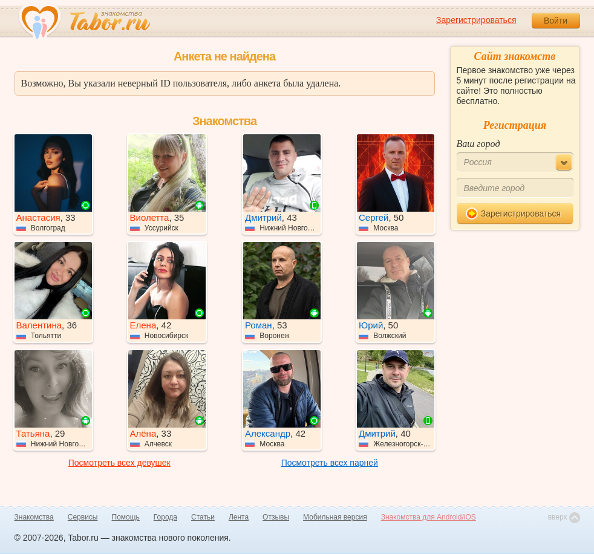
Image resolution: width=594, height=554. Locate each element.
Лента (239, 517)
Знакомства (34, 517)
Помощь (126, 517)
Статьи (203, 517)
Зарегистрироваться (476, 20)
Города (165, 517)
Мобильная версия (335, 517)
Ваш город (478, 143)
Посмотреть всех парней (329, 463)
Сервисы (83, 517)
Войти (555, 20)
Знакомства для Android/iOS (428, 517)
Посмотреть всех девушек (119, 463)
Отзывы (276, 517)
